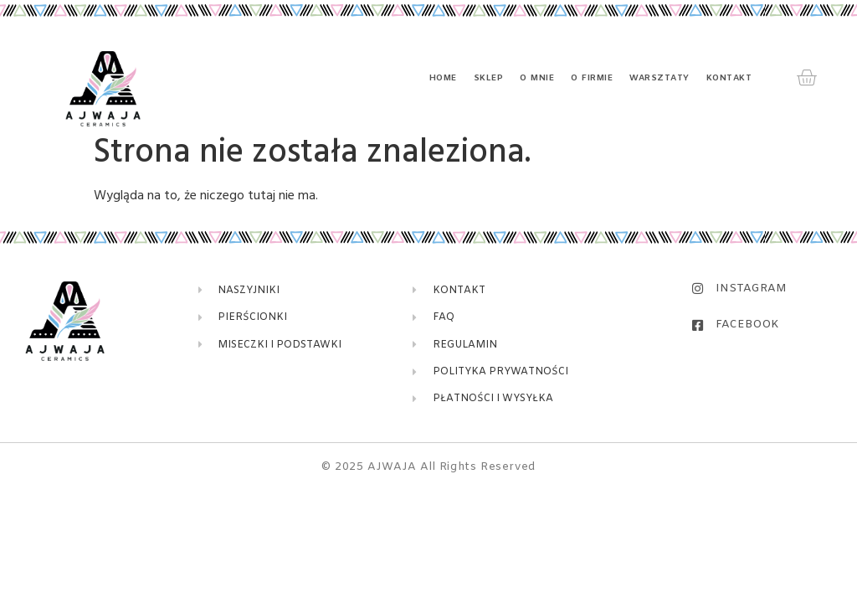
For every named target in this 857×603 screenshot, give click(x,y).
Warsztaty (659, 78)
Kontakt (729, 78)
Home (443, 78)
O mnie (537, 78)
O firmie (592, 78)
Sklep (489, 78)
